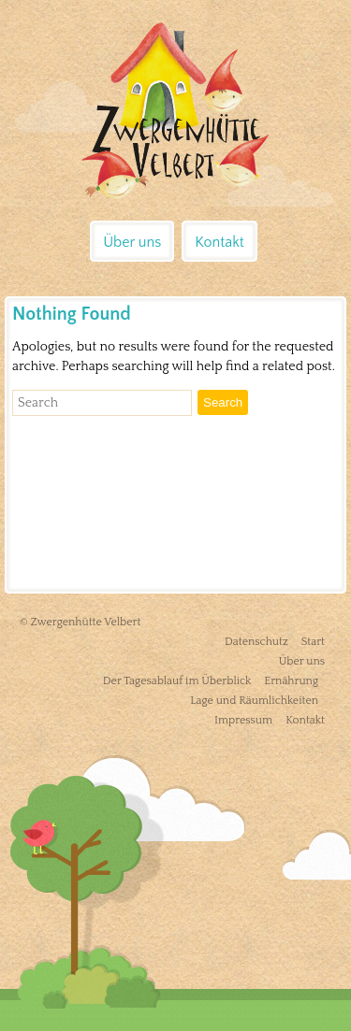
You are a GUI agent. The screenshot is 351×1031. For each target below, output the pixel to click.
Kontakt (219, 242)
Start (313, 642)
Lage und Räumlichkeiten (254, 700)
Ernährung (291, 681)
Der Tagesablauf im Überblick (177, 681)
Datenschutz (256, 642)
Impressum (243, 720)
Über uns (132, 242)
